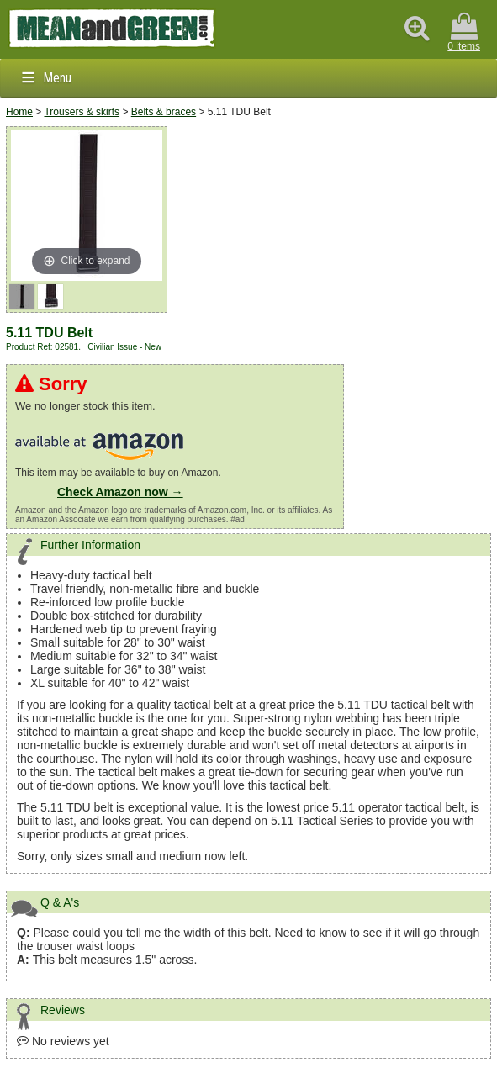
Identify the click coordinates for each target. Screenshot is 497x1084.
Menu (57, 78)
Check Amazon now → (120, 492)
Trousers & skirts (81, 112)
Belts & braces (163, 112)
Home (19, 112)
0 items (463, 32)
